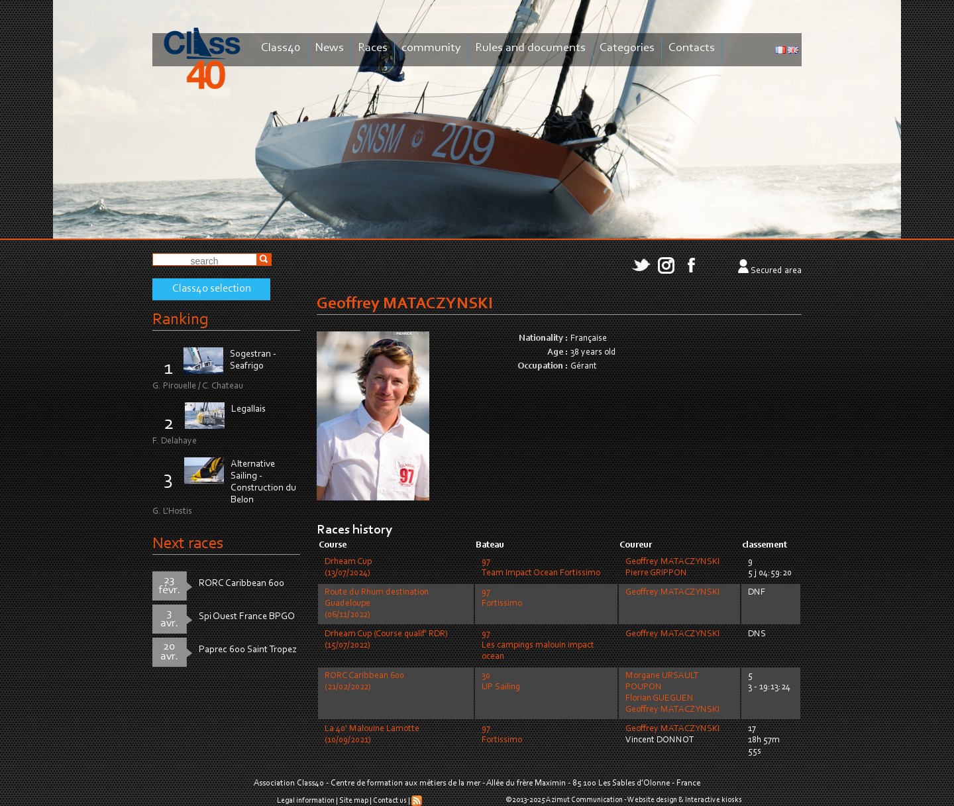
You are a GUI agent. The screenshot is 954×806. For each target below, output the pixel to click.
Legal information (306, 801)
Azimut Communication (584, 800)
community (431, 48)
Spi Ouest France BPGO (247, 617)
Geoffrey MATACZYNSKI (672, 562)
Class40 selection (211, 289)
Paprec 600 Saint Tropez (248, 650)
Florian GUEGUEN (659, 698)
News (329, 48)
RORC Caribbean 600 (241, 584)
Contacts (691, 48)
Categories (627, 48)
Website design (652, 800)
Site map (353, 801)
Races (373, 48)
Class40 (281, 48)
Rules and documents (530, 48)
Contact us (390, 801)
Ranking (180, 320)
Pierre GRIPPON (656, 573)
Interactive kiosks (713, 800)
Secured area (776, 271)
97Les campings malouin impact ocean (538, 646)
